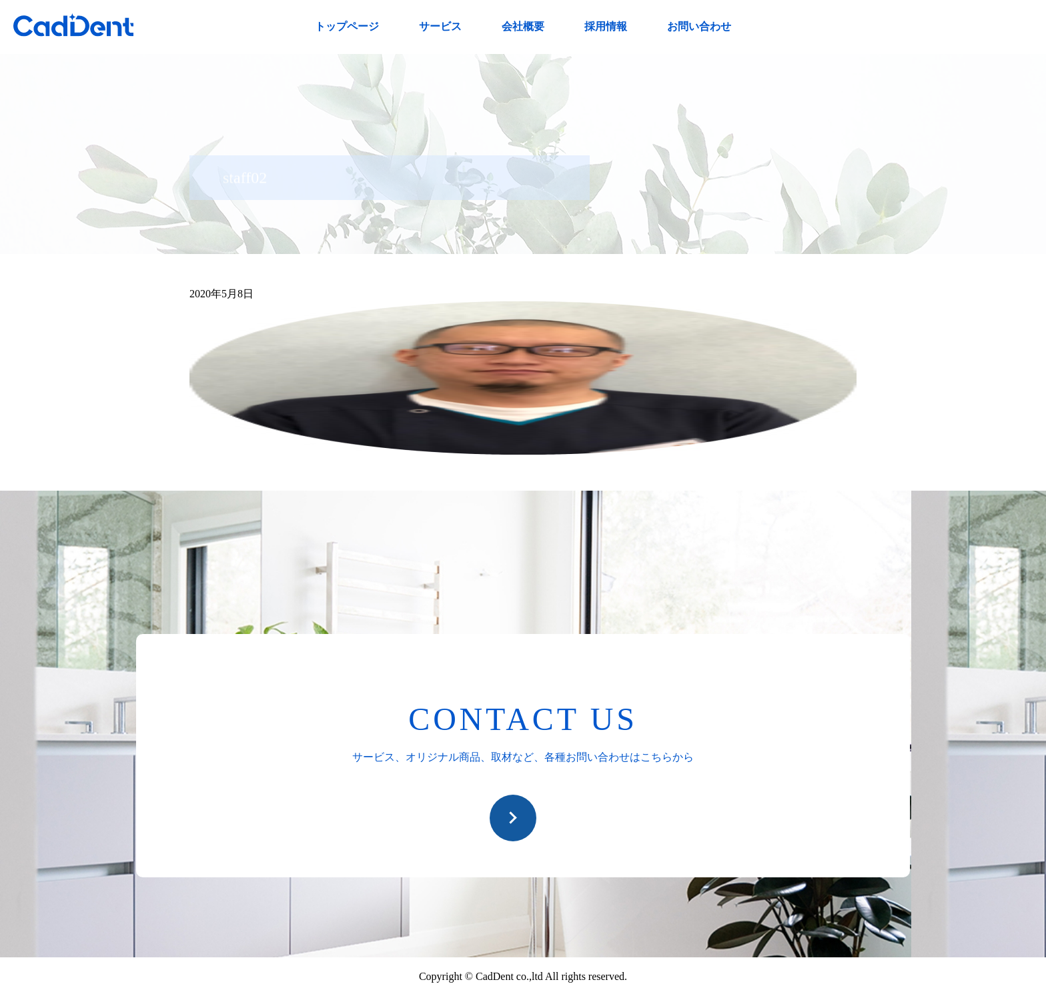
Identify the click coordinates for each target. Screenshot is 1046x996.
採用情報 (605, 26)
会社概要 (523, 26)
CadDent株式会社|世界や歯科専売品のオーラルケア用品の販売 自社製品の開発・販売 (73, 25)
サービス (440, 26)
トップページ (347, 26)
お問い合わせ (699, 26)
